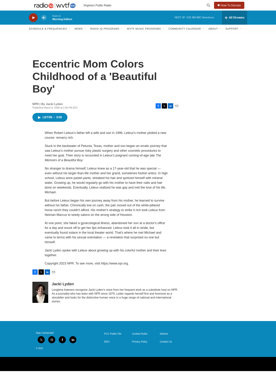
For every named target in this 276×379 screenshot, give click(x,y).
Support (232, 36)
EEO (106, 349)
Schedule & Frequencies (48, 36)
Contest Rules (140, 341)
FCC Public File (112, 341)
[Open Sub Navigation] (69, 36)
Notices (164, 341)
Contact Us (166, 349)
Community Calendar (184, 36)
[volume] (44, 26)
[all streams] (234, 26)
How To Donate (232, 9)
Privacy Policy (139, 349)
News (78, 36)
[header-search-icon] (208, 9)
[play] (33, 26)
